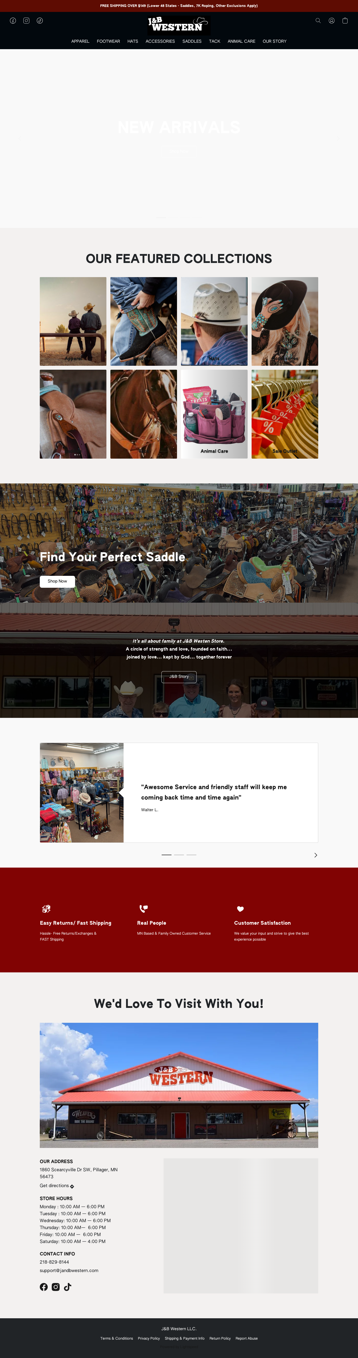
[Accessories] (285, 321)
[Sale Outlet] (285, 414)
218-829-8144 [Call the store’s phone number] (54, 1262)
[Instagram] (56, 1287)
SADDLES (192, 42)
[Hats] (214, 321)
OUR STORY (275, 42)
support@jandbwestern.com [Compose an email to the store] (69, 1271)
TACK (214, 42)
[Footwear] (143, 321)
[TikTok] (68, 1287)
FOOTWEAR (108, 42)
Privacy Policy (149, 1338)
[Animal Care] (214, 414)
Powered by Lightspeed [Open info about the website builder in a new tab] (179, 1347)
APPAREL (80, 42)
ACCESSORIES (160, 42)
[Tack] (143, 414)
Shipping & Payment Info (185, 1338)
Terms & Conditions (116, 1338)
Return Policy (220, 1338)
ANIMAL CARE (241, 42)
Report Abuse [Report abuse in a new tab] (247, 1338)
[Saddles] (73, 414)
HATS (133, 42)
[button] (179, 26)
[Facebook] (44, 1287)
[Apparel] (73, 321)
